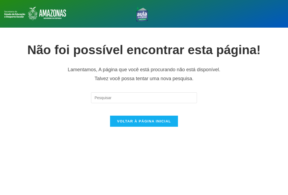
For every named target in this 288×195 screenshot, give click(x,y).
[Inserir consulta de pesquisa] (144, 97)
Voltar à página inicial (144, 125)
